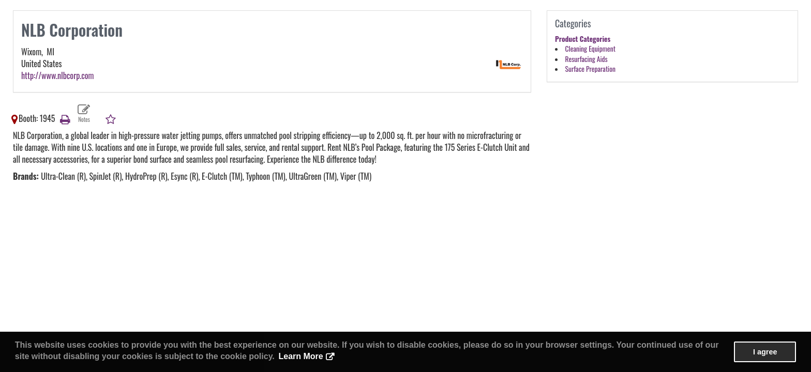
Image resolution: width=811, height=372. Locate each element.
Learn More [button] (300, 356)
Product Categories (582, 39)
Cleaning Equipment (590, 48)
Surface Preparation (590, 69)
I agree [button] (765, 352)
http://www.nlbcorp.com (57, 75)
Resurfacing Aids (586, 59)
